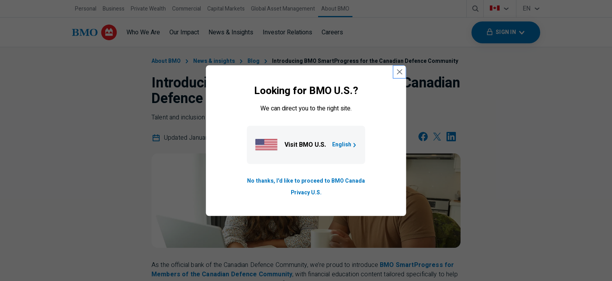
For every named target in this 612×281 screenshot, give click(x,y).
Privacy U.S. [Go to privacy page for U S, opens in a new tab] (306, 193)
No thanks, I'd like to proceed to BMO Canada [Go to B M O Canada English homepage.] (306, 181)
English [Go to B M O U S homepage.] (345, 144)
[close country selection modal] (399, 72)
